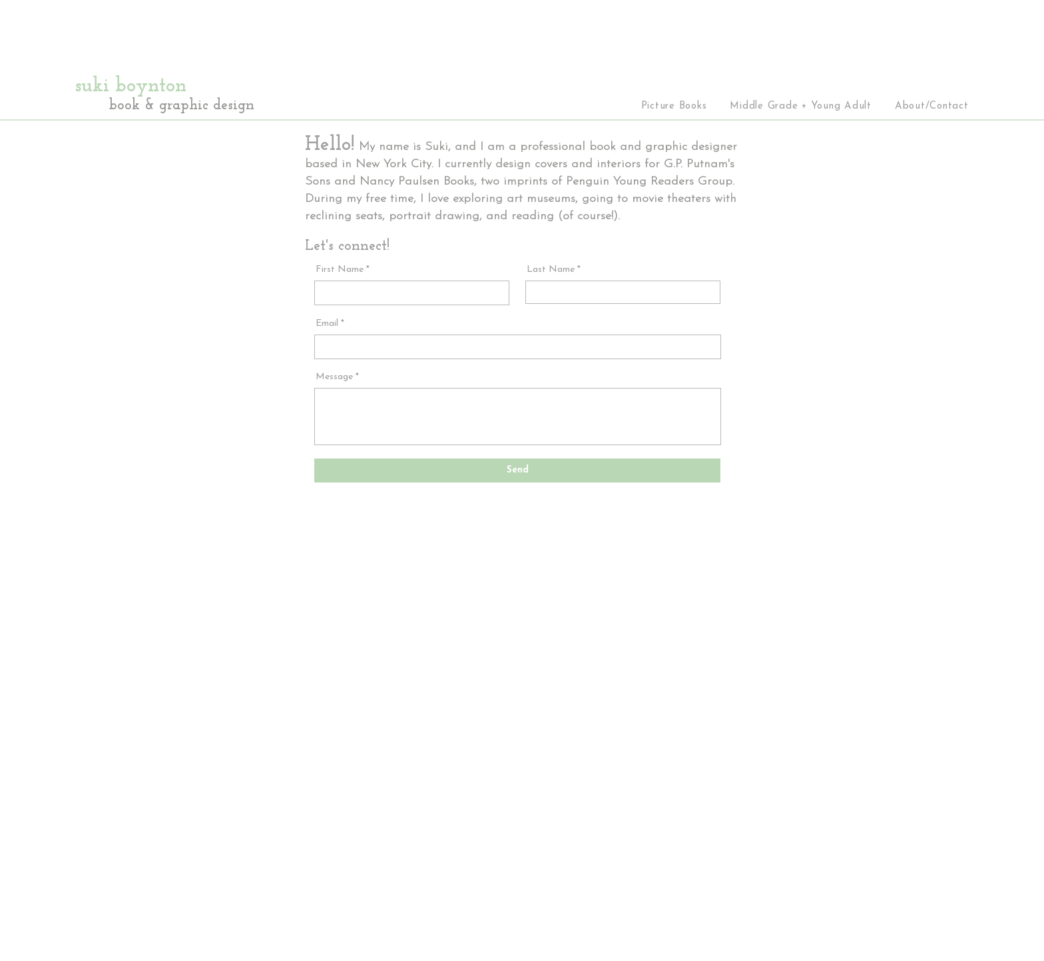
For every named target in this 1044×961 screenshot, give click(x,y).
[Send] (517, 470)
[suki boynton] (173, 86)
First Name (340, 270)
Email (327, 324)
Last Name (551, 270)
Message (334, 377)
